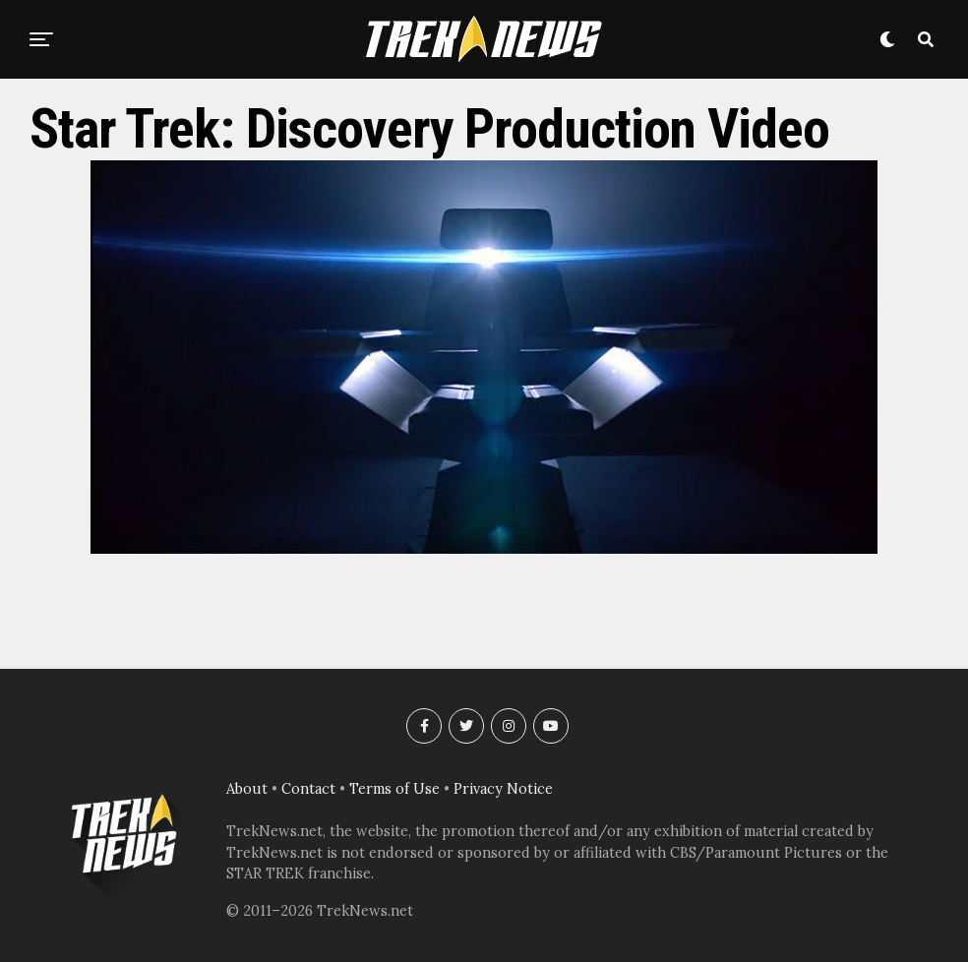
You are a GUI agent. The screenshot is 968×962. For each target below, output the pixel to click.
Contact (308, 789)
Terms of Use (394, 789)
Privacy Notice (503, 789)
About (247, 789)
